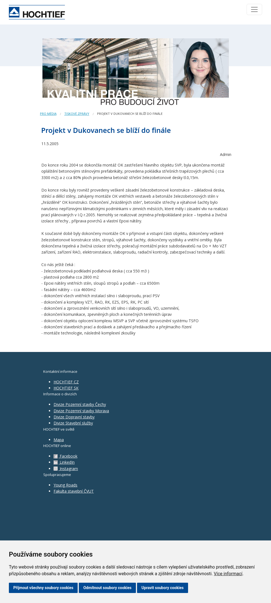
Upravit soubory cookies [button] (162, 587)
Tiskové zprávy (76, 113)
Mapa (59, 439)
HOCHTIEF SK (66, 388)
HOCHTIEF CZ (66, 381)
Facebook (65, 456)
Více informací (228, 573)
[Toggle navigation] (254, 9)
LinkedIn (64, 462)
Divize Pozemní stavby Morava (81, 410)
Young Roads (65, 485)
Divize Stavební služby (73, 423)
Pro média (48, 113)
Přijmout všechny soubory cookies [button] (43, 587)
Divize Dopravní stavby (74, 417)
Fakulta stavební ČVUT (74, 491)
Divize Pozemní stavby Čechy (80, 404)
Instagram (66, 468)
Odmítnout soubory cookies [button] (107, 587)
